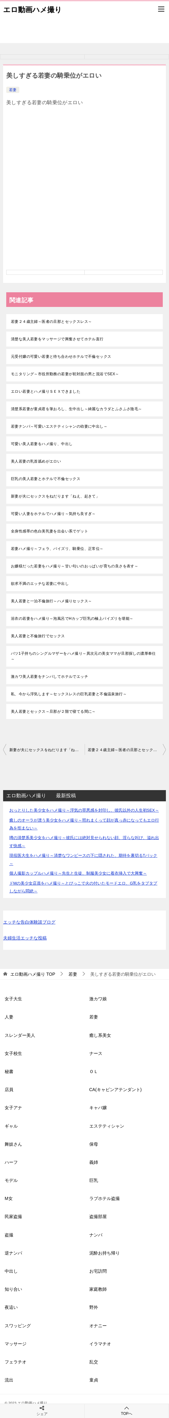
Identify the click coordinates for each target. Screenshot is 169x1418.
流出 (9, 1379)
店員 (9, 1089)
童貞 (93, 1379)
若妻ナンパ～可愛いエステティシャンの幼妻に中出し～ (59, 426)
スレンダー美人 (20, 1035)
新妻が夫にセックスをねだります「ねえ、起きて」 (55, 496)
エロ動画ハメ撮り (32, 9)
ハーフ (11, 1162)
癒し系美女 (100, 1035)
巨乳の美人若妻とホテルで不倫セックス (45, 479)
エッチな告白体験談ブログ (29, 922)
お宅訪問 (98, 1271)
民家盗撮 (13, 1216)
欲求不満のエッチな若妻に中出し (40, 583)
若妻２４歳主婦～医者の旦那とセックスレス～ (51, 321)
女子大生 (13, 998)
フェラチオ (15, 1361)
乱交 (93, 1361)
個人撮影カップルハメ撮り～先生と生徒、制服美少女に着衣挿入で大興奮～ (78, 873)
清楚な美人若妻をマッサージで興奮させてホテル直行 (57, 339)
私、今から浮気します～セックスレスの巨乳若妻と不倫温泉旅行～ (69, 694)
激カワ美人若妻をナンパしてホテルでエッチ (49, 676)
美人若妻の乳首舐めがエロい (36, 461)
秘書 (9, 1071)
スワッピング (18, 1325)
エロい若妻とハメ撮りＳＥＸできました (45, 391)
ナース (95, 1053)
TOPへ (126, 1411)
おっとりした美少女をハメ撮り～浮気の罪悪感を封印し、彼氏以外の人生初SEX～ (84, 810)
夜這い (11, 1307)
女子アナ (13, 1107)
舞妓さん (13, 1144)
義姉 (93, 1162)
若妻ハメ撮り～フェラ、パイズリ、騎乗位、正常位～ (57, 548)
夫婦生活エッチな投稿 (25, 937)
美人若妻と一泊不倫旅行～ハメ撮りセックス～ (51, 601)
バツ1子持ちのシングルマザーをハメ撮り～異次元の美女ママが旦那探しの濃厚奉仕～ (83, 656)
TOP (32, 974)
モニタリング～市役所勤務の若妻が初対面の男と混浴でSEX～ (65, 374)
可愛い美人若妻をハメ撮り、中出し (42, 444)
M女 (9, 1198)
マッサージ (15, 1343)
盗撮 (9, 1234)
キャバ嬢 (98, 1107)
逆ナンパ (13, 1252)
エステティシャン (106, 1126)
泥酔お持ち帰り (104, 1252)
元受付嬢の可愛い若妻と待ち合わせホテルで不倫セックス (61, 356)
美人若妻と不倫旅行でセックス (38, 636)
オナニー (98, 1325)
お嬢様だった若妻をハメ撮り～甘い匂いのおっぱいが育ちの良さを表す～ (74, 566)
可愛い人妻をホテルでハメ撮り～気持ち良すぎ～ (53, 514)
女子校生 (13, 1053)
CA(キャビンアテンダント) (115, 1089)
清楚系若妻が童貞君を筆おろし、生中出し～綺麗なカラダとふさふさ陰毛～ (76, 409)
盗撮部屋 (98, 1216)
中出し (11, 1271)
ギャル (11, 1126)
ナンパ (95, 1234)
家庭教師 (98, 1289)
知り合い (13, 1289)
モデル (11, 1180)
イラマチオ (100, 1343)
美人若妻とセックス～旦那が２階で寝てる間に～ (53, 711)
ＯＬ (93, 1071)
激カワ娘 (98, 998)
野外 (93, 1307)
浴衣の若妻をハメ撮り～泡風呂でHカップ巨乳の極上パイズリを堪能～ (72, 618)
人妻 (9, 1016)
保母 (93, 1144)
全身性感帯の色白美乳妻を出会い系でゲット (49, 531)
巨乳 (93, 1180)
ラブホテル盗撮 (104, 1198)
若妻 (12, 90)
